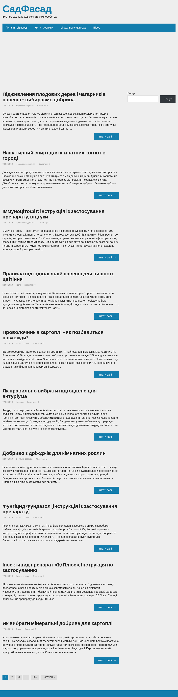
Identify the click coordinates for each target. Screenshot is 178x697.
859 (35, 677)
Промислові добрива (25, 164)
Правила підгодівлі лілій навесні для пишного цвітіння (58, 276)
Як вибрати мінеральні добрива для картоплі (57, 623)
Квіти (18, 285)
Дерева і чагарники (24, 105)
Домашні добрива (24, 459)
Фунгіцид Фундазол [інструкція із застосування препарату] (59, 509)
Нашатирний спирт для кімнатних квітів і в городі (53, 155)
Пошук (131, 93)
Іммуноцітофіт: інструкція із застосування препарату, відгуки (53, 214)
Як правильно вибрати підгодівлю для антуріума (49, 393)
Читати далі (105, 136)
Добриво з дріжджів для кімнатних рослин (54, 453)
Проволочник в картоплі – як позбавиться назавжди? (52, 335)
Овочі (18, 629)
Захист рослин (22, 343)
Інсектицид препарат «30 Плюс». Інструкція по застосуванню (57, 567)
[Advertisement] (89, 57)
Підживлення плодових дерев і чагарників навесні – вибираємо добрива (54, 97)
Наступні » (49, 677)
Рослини (20, 402)
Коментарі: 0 (42, 105)
